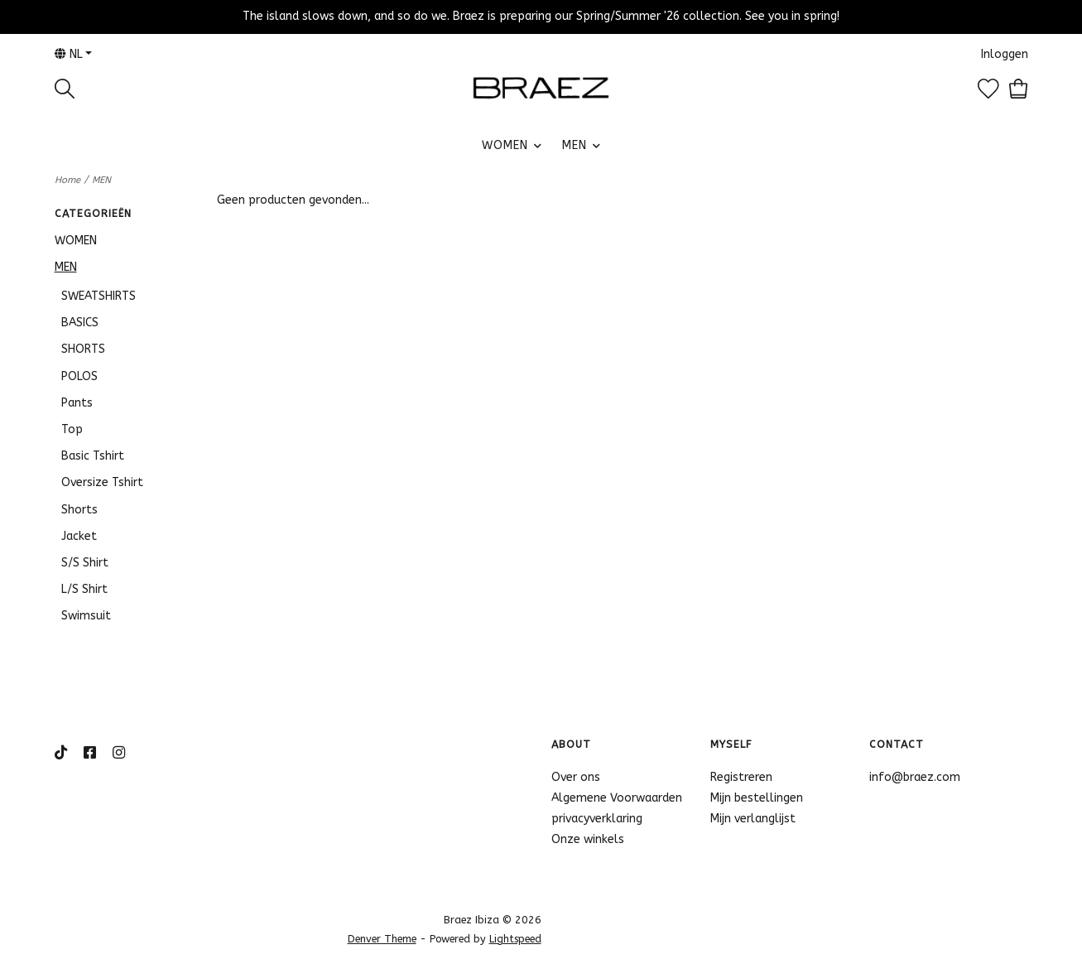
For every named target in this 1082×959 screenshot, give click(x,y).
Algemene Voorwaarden (616, 798)
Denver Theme (382, 938)
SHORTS (83, 349)
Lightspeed (515, 938)
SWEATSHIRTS (98, 296)
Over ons (575, 777)
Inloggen (1004, 54)
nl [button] (69, 54)
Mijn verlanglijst (753, 819)
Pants (77, 403)
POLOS (79, 376)
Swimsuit (86, 616)
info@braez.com (914, 777)
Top (72, 429)
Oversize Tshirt (102, 482)
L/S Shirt (84, 589)
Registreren (741, 777)
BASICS (80, 323)
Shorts (79, 510)
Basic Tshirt (92, 456)
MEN (574, 145)
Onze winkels (587, 839)
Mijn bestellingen (756, 798)
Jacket (79, 536)
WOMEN (505, 145)
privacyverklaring (596, 819)
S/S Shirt (84, 563)
